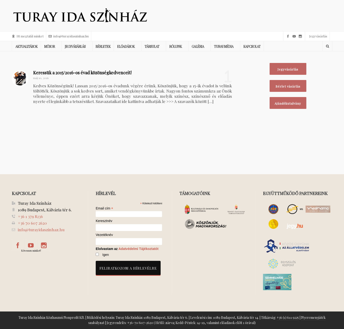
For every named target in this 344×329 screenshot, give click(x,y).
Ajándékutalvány (288, 103)
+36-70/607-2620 (140, 322)
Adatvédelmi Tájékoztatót (138, 249)
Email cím (104, 208)
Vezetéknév (104, 235)
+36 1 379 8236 (30, 216)
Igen (105, 255)
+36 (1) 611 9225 (288, 317)
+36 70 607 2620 (32, 223)
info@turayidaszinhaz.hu (69, 36)
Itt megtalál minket (28, 36)
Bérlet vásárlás (288, 86)
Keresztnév (104, 221)
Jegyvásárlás (318, 36)
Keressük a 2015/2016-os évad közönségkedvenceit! (82, 73)
